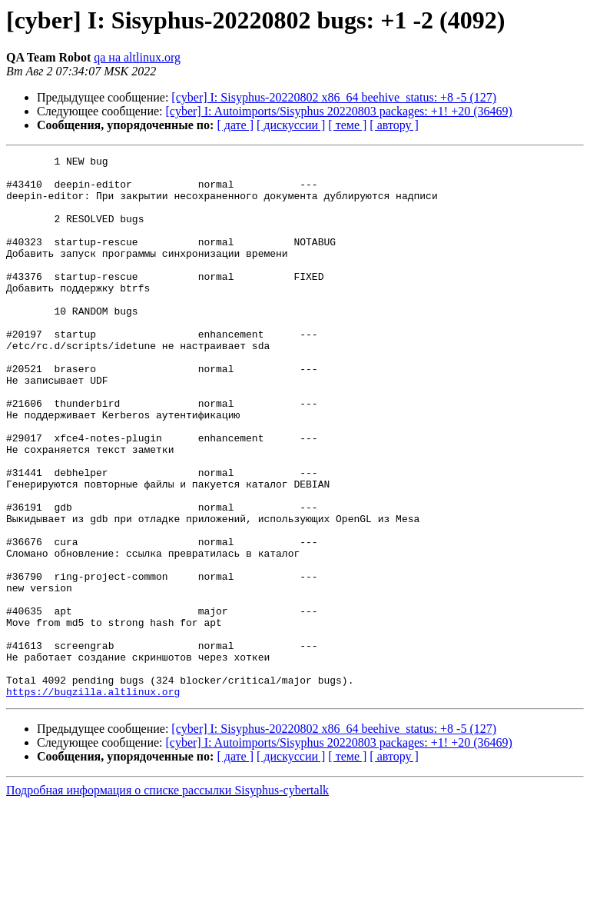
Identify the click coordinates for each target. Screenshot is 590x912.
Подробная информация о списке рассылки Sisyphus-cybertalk (167, 898)
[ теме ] (347, 124)
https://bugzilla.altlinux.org (93, 800)
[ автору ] (394, 124)
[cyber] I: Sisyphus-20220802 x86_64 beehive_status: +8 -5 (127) (333, 97)
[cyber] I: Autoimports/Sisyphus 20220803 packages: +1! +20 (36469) (339, 111)
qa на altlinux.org (137, 57)
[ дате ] (235, 124)
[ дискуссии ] (291, 124)
